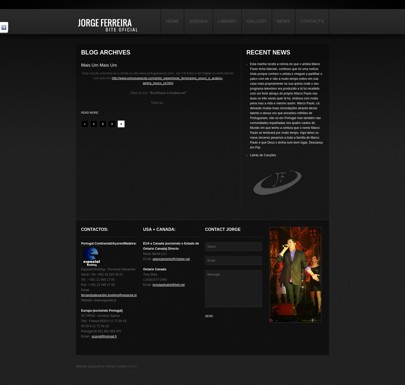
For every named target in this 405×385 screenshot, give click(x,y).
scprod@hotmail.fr (104, 336)
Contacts (312, 21)
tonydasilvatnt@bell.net (169, 285)
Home (172, 21)
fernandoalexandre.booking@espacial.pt (109, 295)
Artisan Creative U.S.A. (121, 366)
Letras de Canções (263, 155)
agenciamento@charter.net (171, 259)
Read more (89, 112)
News (283, 21)
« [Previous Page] (84, 123)
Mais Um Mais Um (99, 65)
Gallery (257, 21)
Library (227, 21)
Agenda (198, 21)
